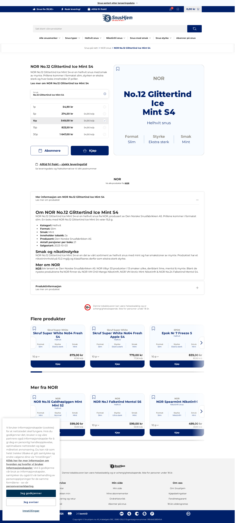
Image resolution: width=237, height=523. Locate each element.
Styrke (58, 344)
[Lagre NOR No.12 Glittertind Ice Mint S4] (118, 69)
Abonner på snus (185, 38)
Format (40, 344)
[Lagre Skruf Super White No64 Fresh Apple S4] (94, 328)
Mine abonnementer (117, 493)
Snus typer (71, 38)
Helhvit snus (92, 38)
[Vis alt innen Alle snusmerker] (59, 38)
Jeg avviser (31, 502)
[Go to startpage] (117, 18)
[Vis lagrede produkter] (178, 9)
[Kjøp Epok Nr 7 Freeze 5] (177, 364)
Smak (75, 344)
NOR (39, 268)
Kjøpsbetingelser (178, 493)
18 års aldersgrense (178, 504)
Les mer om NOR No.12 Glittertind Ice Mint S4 (60, 83)
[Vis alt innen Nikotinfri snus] (124, 38)
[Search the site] (194, 28)
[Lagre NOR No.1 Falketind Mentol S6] (94, 397)
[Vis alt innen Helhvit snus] (100, 38)
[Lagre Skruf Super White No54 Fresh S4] (34, 328)
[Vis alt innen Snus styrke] (170, 38)
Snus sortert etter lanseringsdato (116, 3)
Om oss (178, 482)
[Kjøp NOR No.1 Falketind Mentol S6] (117, 432)
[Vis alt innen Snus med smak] (150, 38)
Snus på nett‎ (91, 48)
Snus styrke (162, 38)
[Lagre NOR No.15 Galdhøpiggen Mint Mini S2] (34, 397)
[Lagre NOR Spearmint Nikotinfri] (153, 397)
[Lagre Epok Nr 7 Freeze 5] (153, 328)
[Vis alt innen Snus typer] (79, 38)
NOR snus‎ (106, 48)
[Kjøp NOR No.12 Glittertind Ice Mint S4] (90, 150)
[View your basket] (193, 9)
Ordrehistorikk (117, 498)
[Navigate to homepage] (117, 464)
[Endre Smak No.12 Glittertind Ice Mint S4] (70, 94)
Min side (117, 482)
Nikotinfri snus (114, 38)
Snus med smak (139, 38)
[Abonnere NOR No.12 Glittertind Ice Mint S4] (49, 150)
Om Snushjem (177, 488)
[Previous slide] (33, 343)
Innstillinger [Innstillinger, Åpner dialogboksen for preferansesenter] (31, 510)
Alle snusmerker (48, 38)
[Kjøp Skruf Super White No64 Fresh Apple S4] (117, 364)
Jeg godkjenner (31, 493)
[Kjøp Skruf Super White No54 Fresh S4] (58, 364)
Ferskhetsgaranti (178, 498)
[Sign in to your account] (170, 9)
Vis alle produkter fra (117, 183)
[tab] (36, 372)
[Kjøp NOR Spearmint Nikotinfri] (177, 432)
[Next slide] (201, 343)
